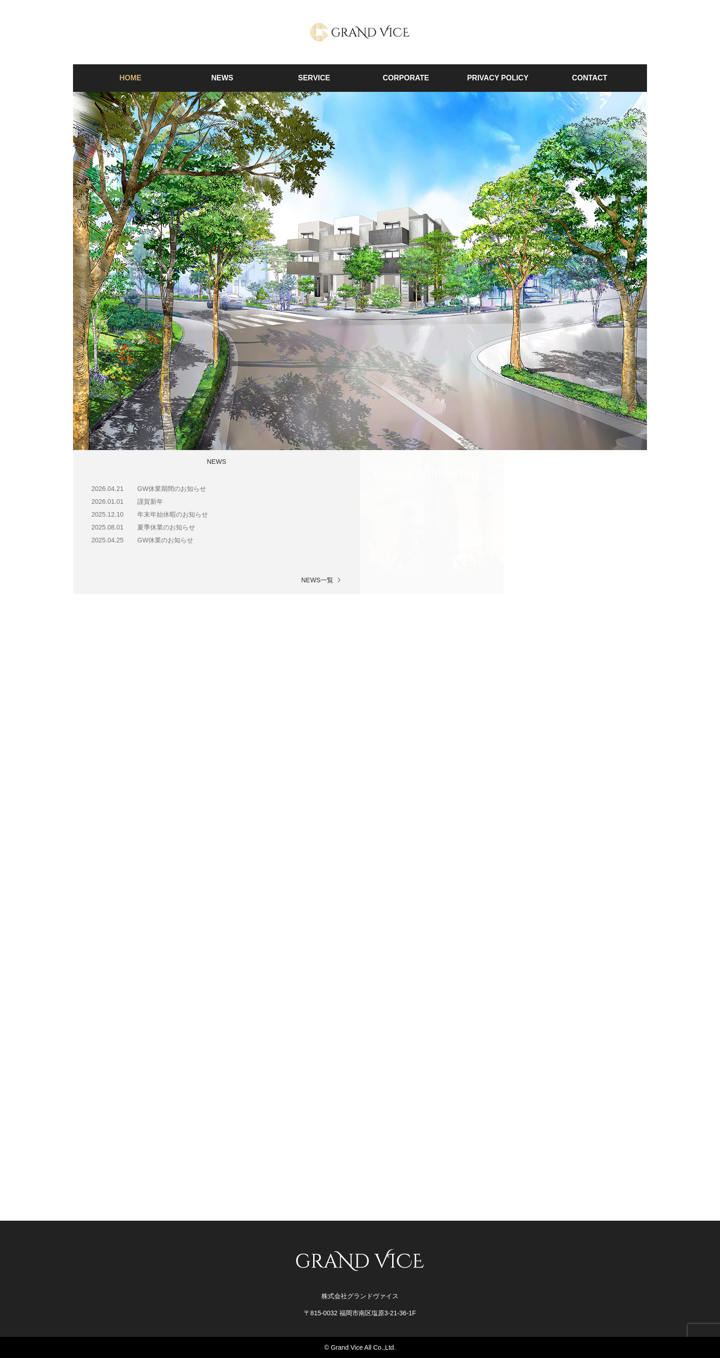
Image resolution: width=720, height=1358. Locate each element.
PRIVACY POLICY (498, 78)
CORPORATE (405, 78)
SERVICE (314, 78)
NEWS (222, 78)
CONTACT (589, 78)
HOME (130, 78)
